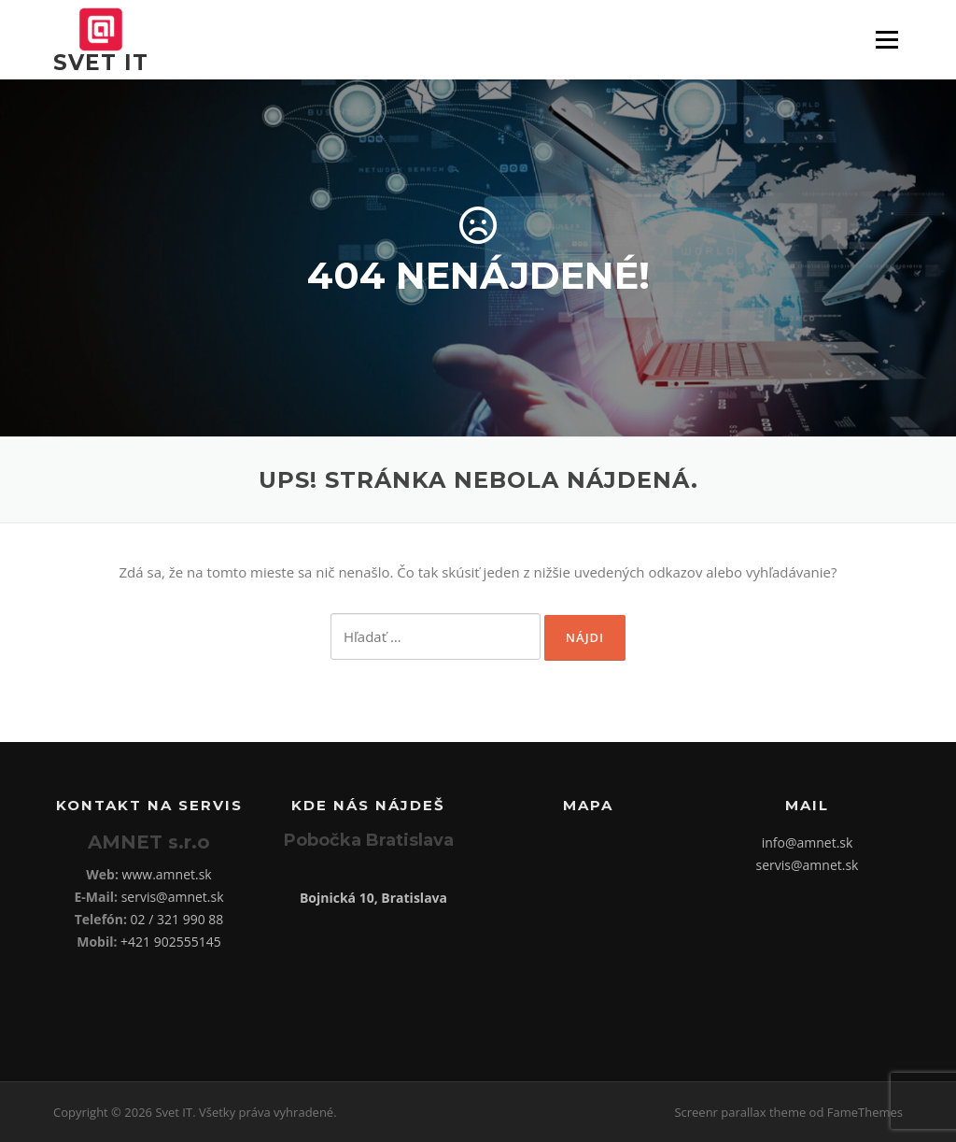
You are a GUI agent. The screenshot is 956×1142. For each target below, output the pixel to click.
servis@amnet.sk (172, 897)
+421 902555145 (170, 941)
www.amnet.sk (167, 874)
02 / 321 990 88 (177, 919)
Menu (886, 39)
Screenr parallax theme (740, 1112)
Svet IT (100, 63)
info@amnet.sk (807, 842)
